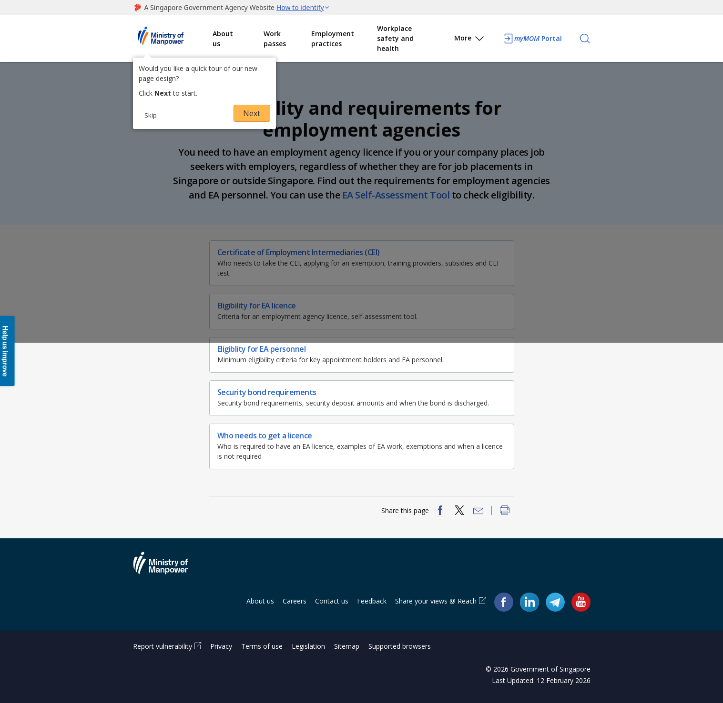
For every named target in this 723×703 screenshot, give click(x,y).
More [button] (469, 40)
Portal (532, 38)
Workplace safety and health (395, 38)
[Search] (585, 38)
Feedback (372, 600)
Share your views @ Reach (436, 600)
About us (223, 38)
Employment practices (332, 38)
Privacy (221, 646)
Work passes (275, 38)
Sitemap (346, 646)
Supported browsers (399, 646)
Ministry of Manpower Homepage (173, 38)
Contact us (331, 600)
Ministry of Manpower (168, 569)
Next (251, 113)
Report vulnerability (162, 646)
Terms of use (262, 646)
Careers (294, 600)
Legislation (308, 646)
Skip (150, 115)
